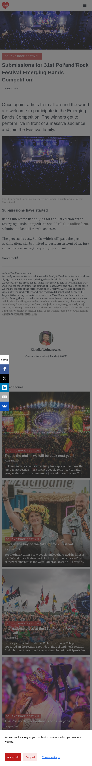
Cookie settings (51, 757)
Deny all (30, 757)
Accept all (13, 757)
